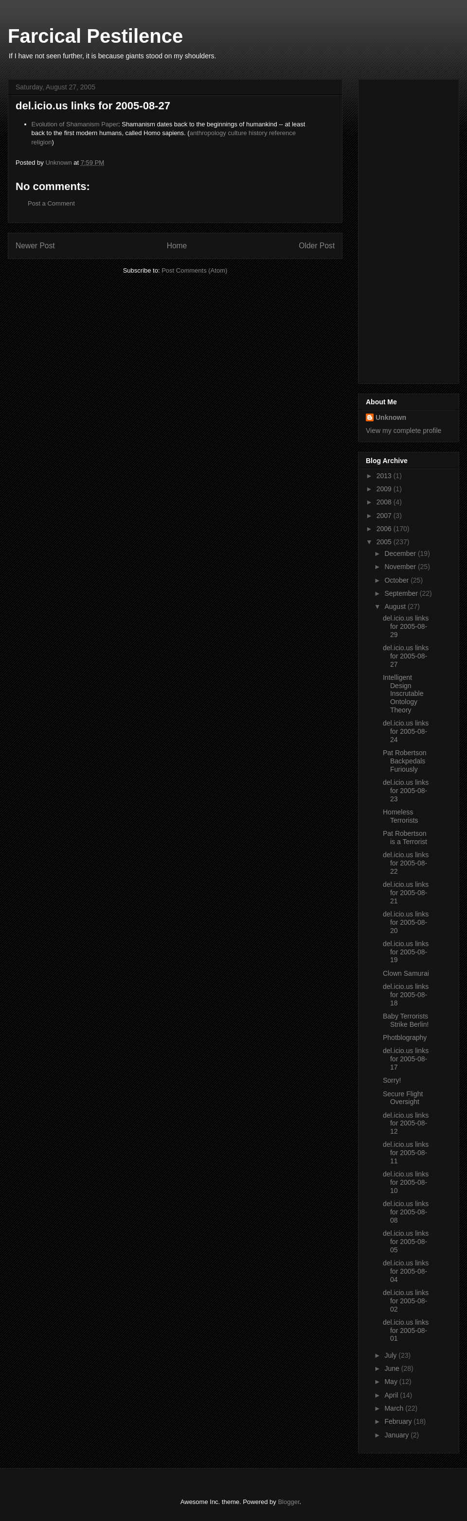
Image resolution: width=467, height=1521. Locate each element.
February (398, 1421)
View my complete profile (403, 430)
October (397, 580)
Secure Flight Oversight (403, 1098)
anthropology (208, 133)
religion (42, 142)
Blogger (288, 1501)
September (401, 593)
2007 (385, 515)
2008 (385, 502)
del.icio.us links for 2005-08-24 (406, 731)
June (392, 1368)
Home (177, 246)
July (391, 1355)
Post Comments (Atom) (194, 270)
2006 (385, 529)
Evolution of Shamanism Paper (75, 124)
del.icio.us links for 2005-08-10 (406, 1182)
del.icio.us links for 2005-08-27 (406, 656)
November (400, 566)
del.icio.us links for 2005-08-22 (406, 863)
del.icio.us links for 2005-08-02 (406, 1301)
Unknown (391, 417)
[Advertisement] (405, 229)
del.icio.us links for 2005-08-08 (406, 1212)
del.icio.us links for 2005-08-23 (406, 790)
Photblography (405, 1037)
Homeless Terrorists (400, 816)
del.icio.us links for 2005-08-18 (406, 995)
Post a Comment (51, 203)
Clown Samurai (406, 973)
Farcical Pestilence (95, 36)
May (391, 1381)
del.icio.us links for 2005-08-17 (406, 1059)
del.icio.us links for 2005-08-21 (406, 893)
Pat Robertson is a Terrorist (405, 838)
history (258, 133)
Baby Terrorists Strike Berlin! (406, 1020)
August (395, 606)
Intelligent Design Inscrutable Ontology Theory (403, 694)
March (394, 1408)
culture (237, 133)
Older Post (317, 246)
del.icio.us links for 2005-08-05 (406, 1241)
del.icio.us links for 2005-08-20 (406, 922)
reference (282, 133)
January (397, 1435)
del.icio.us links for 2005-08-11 (406, 1153)
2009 (385, 489)
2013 (385, 476)
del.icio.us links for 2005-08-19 (406, 952)
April (392, 1395)
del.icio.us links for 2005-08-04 (406, 1271)
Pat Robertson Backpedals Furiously (405, 761)
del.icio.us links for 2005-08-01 (406, 1330)
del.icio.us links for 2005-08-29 (406, 626)
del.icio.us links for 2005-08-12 (406, 1123)
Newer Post (35, 246)
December (400, 553)
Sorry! (392, 1080)
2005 (385, 542)
